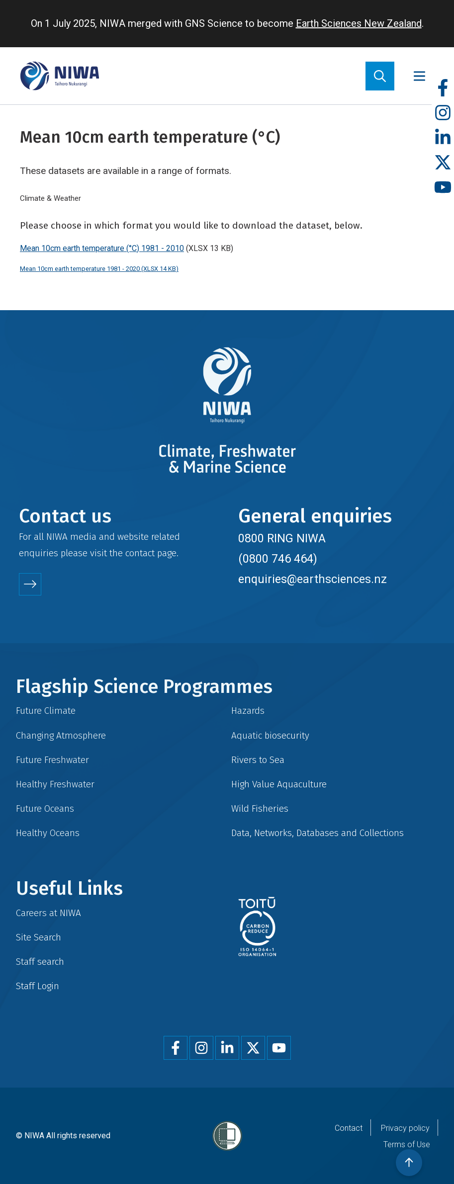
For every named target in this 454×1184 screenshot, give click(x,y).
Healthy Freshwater (55, 784)
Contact (349, 1128)
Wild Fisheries (259, 808)
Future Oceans (45, 808)
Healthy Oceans (48, 833)
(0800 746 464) (277, 559)
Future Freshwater (52, 759)
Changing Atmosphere (61, 735)
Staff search (40, 961)
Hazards (248, 710)
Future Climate (46, 710)
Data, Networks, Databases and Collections (317, 833)
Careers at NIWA (48, 913)
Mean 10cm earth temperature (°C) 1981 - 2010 (102, 248)
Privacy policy (405, 1128)
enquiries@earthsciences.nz (312, 579)
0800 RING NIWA (282, 538)
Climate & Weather (50, 198)
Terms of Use (406, 1144)
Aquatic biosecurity (270, 735)
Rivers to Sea (257, 759)
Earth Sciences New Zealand (359, 23)
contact (140, 553)
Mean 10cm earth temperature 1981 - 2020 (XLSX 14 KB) (99, 268)
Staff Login (37, 986)
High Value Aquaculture (279, 784)
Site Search (38, 937)
